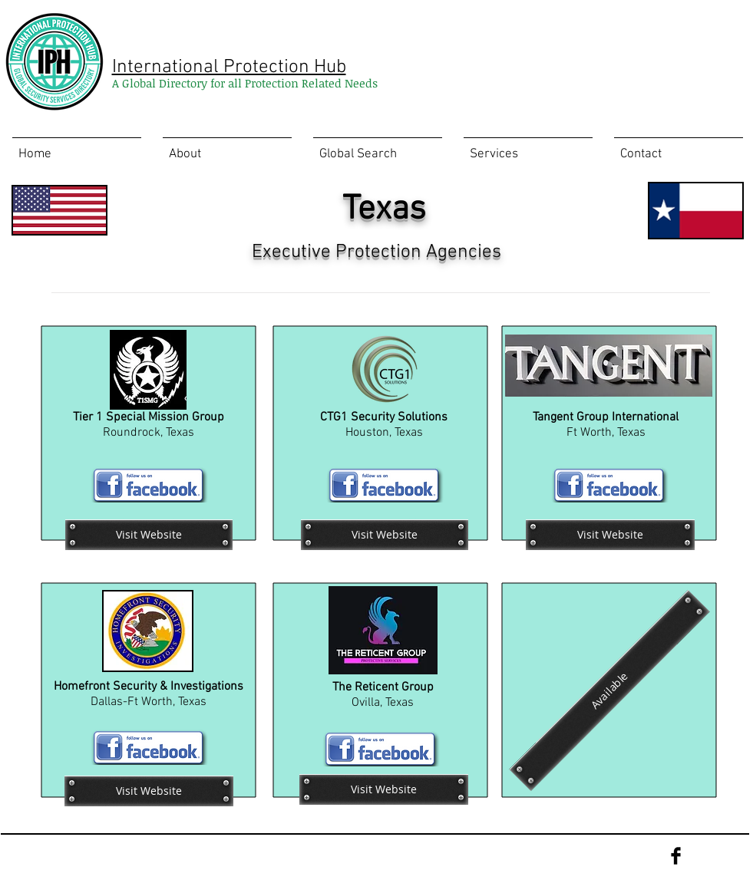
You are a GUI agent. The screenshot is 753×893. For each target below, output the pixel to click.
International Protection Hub (229, 67)
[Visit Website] (149, 534)
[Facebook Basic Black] (676, 856)
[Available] (609, 690)
